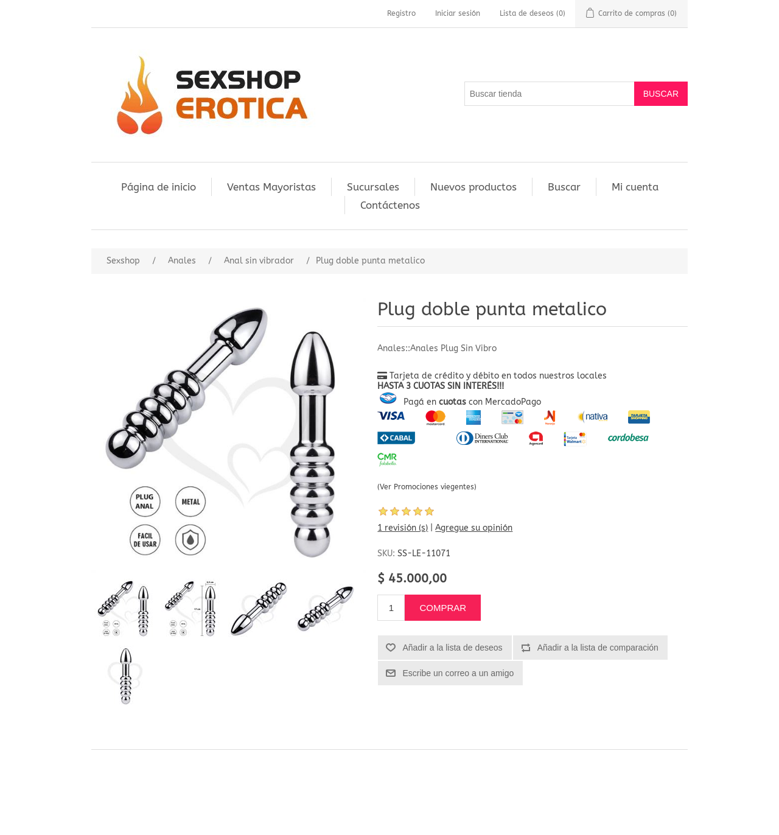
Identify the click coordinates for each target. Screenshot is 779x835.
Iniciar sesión (457, 13)
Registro (401, 13)
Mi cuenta (635, 187)
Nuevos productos (473, 187)
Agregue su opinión (473, 528)
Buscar (564, 187)
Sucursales (373, 187)
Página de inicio (158, 187)
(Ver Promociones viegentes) (427, 487)
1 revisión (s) (402, 528)
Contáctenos (390, 205)
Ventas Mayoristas (271, 187)
